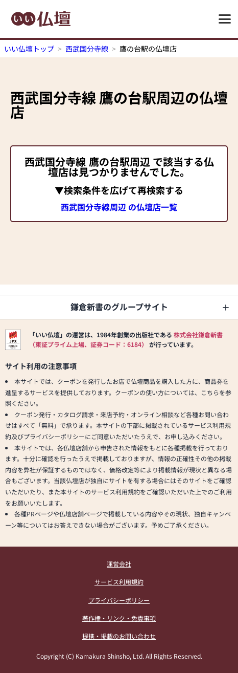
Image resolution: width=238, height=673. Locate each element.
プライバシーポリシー (119, 600)
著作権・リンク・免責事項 (119, 618)
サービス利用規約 (119, 581)
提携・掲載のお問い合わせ (119, 636)
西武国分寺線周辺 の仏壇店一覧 (119, 207)
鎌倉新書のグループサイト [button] (119, 306)
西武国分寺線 (86, 48)
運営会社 (119, 563)
